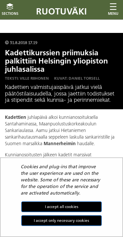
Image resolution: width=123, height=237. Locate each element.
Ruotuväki (61, 11)
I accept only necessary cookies (61, 220)
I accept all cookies (61, 206)
